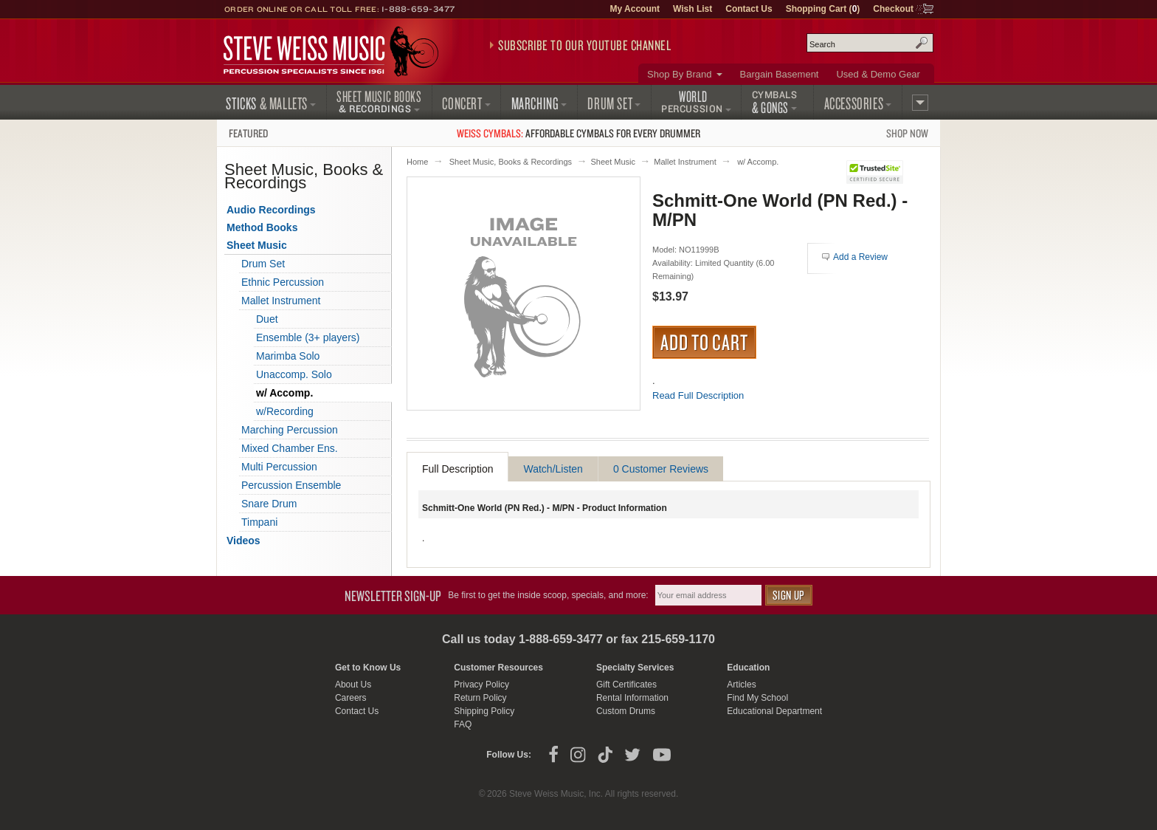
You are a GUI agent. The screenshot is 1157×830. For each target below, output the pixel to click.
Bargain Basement (779, 74)
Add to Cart (704, 342)
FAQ (463, 724)
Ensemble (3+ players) (307, 337)
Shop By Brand (679, 74)
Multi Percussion (279, 467)
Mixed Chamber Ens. (289, 448)
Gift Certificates (626, 684)
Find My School (757, 698)
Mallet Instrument (685, 161)
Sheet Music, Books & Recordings (510, 161)
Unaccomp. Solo (294, 374)
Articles (741, 684)
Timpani (259, 522)
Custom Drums (625, 711)
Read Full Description (698, 395)
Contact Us (748, 9)
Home (417, 161)
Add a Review (860, 257)
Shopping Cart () (823, 9)
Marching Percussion (289, 430)
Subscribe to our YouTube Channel (584, 45)
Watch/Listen (552, 469)
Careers (351, 698)
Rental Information (632, 698)
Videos (243, 540)
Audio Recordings (271, 210)
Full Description (457, 469)
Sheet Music (612, 161)
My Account (634, 9)
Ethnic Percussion (282, 282)
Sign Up (789, 594)
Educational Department (774, 711)
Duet (267, 319)
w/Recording (285, 411)
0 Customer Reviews (660, 469)
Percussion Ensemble (291, 485)
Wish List (692, 9)
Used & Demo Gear (877, 74)
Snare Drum (269, 504)
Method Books (262, 227)
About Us (353, 684)
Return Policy (480, 698)
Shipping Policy (484, 711)
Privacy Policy (481, 684)
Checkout (893, 9)
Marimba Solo (288, 356)
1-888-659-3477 (418, 9)
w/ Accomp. (757, 161)
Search (922, 43)
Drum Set (263, 264)
